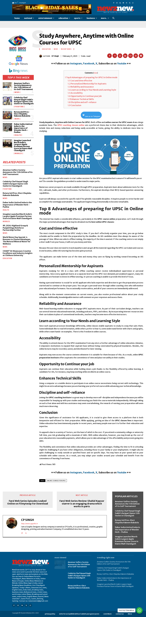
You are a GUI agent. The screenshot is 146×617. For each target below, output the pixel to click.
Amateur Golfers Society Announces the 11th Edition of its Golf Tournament (23, 86)
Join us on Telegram (91, 115)
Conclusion (74, 105)
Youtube (121, 63)
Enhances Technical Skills (81, 99)
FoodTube (19, 106)
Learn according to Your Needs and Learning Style (92, 90)
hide (95, 73)
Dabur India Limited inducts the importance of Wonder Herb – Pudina (23, 128)
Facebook (88, 63)
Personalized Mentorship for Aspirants (87, 83)
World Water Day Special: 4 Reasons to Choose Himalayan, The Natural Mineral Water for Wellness (17, 240)
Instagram (76, 63)
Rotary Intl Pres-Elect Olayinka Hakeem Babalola (22, 114)
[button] (113, 18)
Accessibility (75, 93)
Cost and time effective (80, 80)
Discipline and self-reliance (82, 102)
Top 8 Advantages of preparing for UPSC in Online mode (91, 77)
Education (7, 258)
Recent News (66, 49)
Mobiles (18, 153)
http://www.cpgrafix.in (29, 524)
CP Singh (55, 56)
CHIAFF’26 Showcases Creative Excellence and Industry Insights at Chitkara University (17, 253)
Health (18, 135)
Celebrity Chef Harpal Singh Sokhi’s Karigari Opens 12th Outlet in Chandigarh (24, 100)
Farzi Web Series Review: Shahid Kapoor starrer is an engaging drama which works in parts (81, 504)
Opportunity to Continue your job (85, 96)
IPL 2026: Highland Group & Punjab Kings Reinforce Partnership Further (15, 227)
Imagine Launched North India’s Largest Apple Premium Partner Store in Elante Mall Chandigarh (23, 145)
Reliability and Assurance (81, 87)
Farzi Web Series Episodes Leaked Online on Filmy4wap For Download (27, 502)
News (17, 92)
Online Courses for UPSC (56, 480)
